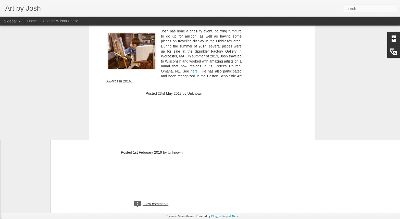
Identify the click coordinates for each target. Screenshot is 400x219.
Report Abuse (231, 216)
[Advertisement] (174, 58)
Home (32, 21)
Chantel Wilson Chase (60, 21)
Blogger (216, 216)
